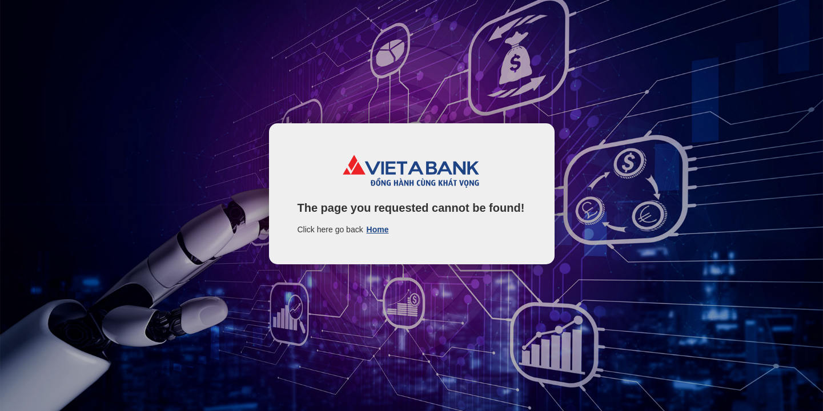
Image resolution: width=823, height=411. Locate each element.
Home (378, 229)
